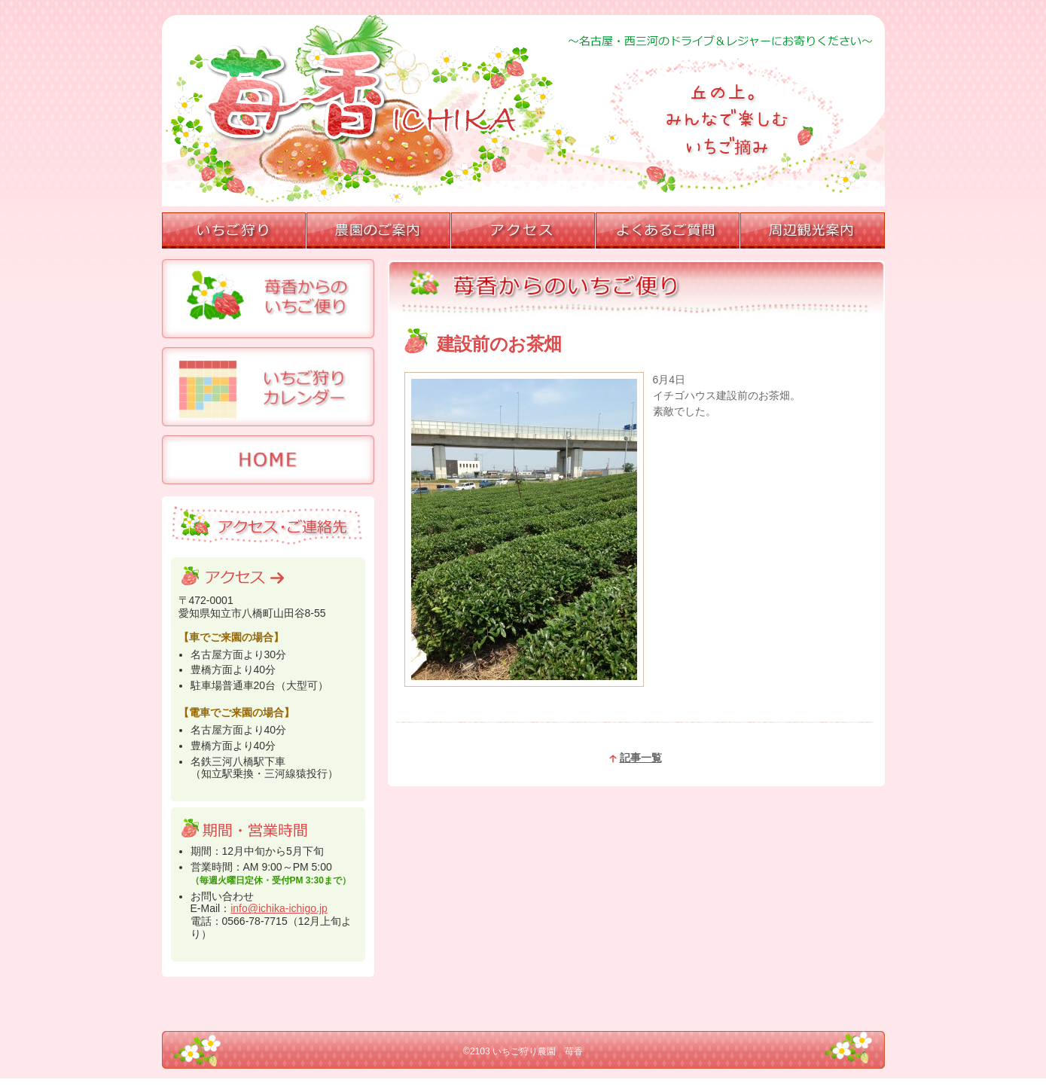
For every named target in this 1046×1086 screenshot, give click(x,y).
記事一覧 (635, 758)
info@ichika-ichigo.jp (279, 908)
